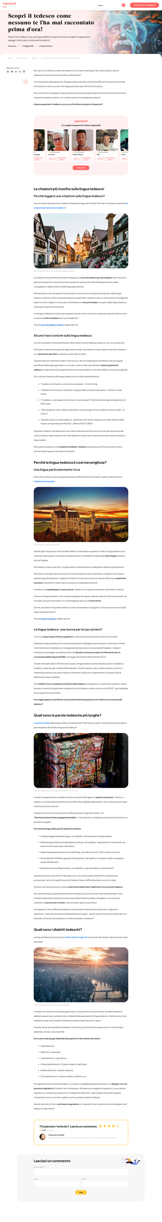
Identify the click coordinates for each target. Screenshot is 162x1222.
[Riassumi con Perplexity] (24, 71)
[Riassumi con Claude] (11, 71)
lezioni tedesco (48, 618)
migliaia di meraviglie (44, 481)
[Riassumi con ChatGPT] (7, 71)
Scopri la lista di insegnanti (144, 5)
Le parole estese (42, 723)
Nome (36, 1179)
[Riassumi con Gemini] (15, 71)
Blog (10, 58)
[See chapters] (25, 82)
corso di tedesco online (51, 324)
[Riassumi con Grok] (19, 71)
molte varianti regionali (76, 937)
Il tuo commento (39, 1167)
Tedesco (35, 58)
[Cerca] (123, 5)
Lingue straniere (22, 58)
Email (84, 1179)
